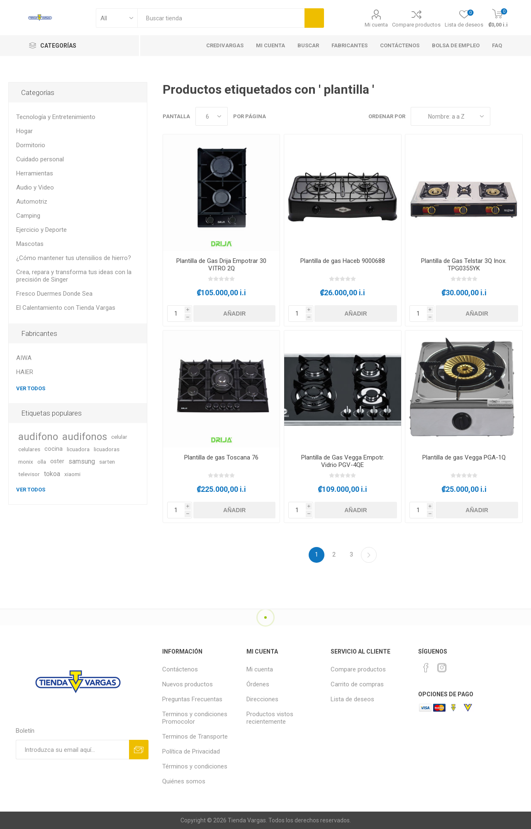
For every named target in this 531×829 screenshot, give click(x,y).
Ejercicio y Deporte (41, 229)
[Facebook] (426, 667)
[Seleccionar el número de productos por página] (211, 116)
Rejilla (500, 116)
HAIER (24, 372)
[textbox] (220, 18)
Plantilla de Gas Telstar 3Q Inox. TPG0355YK (464, 264)
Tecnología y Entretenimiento (55, 117)
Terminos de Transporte (195, 736)
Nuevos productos (187, 684)
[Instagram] (441, 667)
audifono (38, 436)
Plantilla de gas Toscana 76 (221, 457)
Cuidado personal (40, 159)
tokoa (52, 474)
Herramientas (34, 173)
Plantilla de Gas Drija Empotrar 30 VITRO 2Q (221, 264)
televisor (29, 474)
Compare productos (416, 25)
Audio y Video (35, 187)
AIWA (24, 358)
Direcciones (262, 699)
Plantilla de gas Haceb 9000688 (342, 261)
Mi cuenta (376, 25)
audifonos (84, 436)
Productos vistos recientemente (269, 717)
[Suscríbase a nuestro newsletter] (72, 749)
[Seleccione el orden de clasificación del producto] (450, 116)
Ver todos (30, 388)
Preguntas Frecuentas (192, 699)
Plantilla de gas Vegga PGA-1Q (464, 457)
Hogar (24, 131)
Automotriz (31, 201)
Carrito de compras (357, 684)
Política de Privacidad (191, 751)
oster (57, 461)
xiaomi (72, 474)
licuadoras (106, 449)
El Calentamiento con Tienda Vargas (65, 307)
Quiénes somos (183, 781)
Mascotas (30, 244)
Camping (28, 215)
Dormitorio (30, 145)
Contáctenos (180, 669)
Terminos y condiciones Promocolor (194, 717)
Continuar (369, 555)
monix (25, 461)
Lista (516, 116)
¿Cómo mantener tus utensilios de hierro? (73, 258)
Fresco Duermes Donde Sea (54, 293)
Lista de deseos (352, 699)
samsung (81, 461)
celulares (29, 449)
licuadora (78, 449)
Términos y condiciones (194, 766)
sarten (107, 461)
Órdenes (257, 684)
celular (119, 436)
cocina (53, 448)
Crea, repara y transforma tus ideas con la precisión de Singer (74, 275)
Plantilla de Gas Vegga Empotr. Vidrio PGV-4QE (342, 461)
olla (41, 461)
